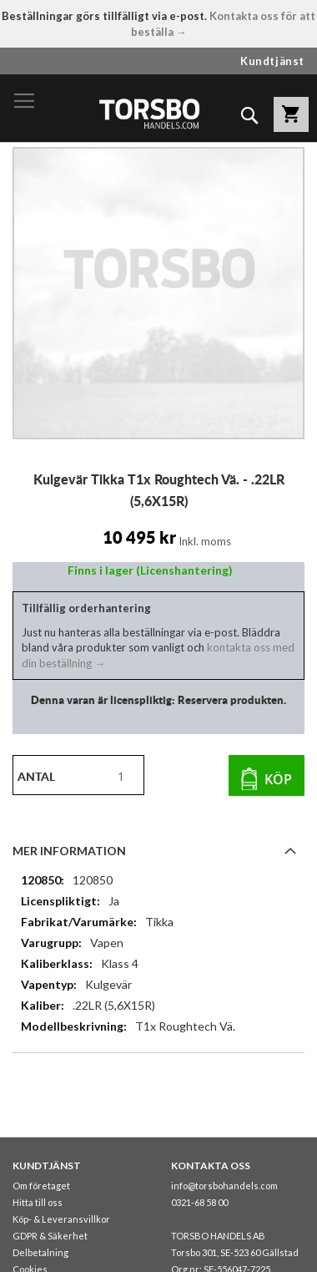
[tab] (158, 850)
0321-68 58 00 (199, 1202)
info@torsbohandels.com (224, 1185)
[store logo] (149, 113)
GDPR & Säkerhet (50, 1235)
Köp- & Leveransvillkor (61, 1219)
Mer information (69, 851)
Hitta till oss (38, 1202)
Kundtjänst (272, 61)
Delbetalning (40, 1252)
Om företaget (41, 1185)
